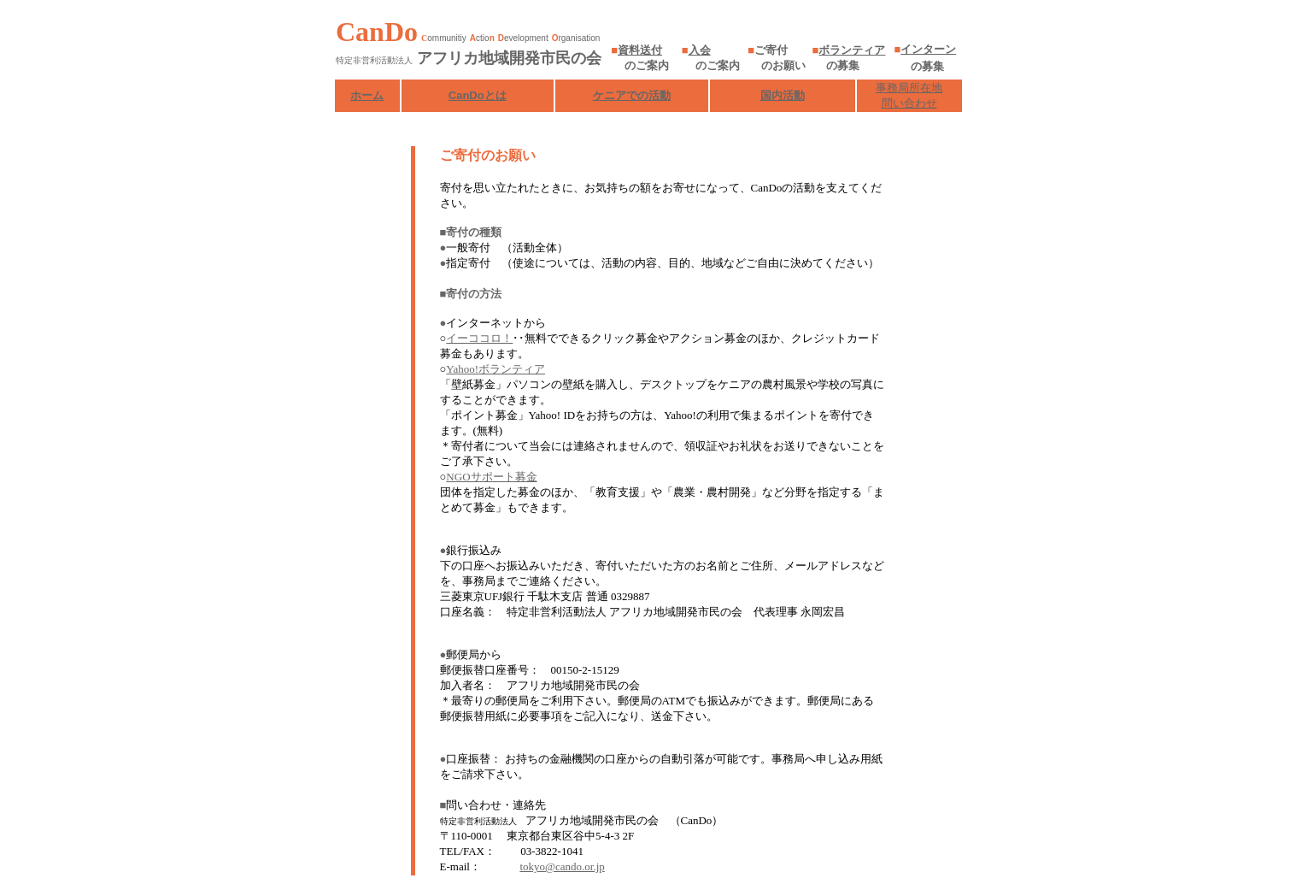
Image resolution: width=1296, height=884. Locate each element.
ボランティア (851, 50)
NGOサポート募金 (491, 476)
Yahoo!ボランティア (495, 368)
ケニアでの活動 (632, 95)
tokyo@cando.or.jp (561, 866)
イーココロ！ (479, 338)
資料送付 (640, 50)
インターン (928, 49)
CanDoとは (478, 95)
